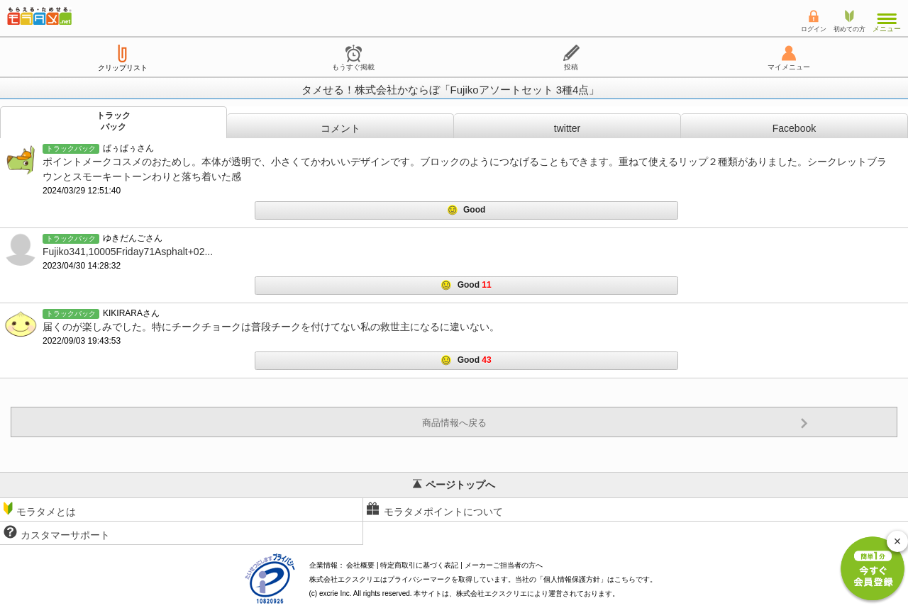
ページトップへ (454, 484)
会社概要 (360, 565)
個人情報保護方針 (571, 579)
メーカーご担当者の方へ (504, 565)
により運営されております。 (537, 593)
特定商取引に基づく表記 (419, 565)
